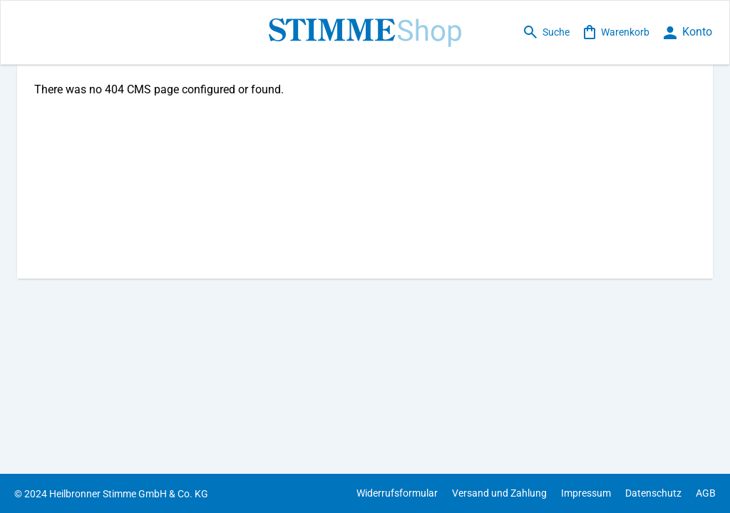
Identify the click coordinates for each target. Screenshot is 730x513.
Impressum (586, 493)
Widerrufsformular (397, 493)
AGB (706, 493)
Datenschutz (653, 493)
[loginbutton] (688, 32)
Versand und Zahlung (499, 493)
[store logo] (365, 32)
